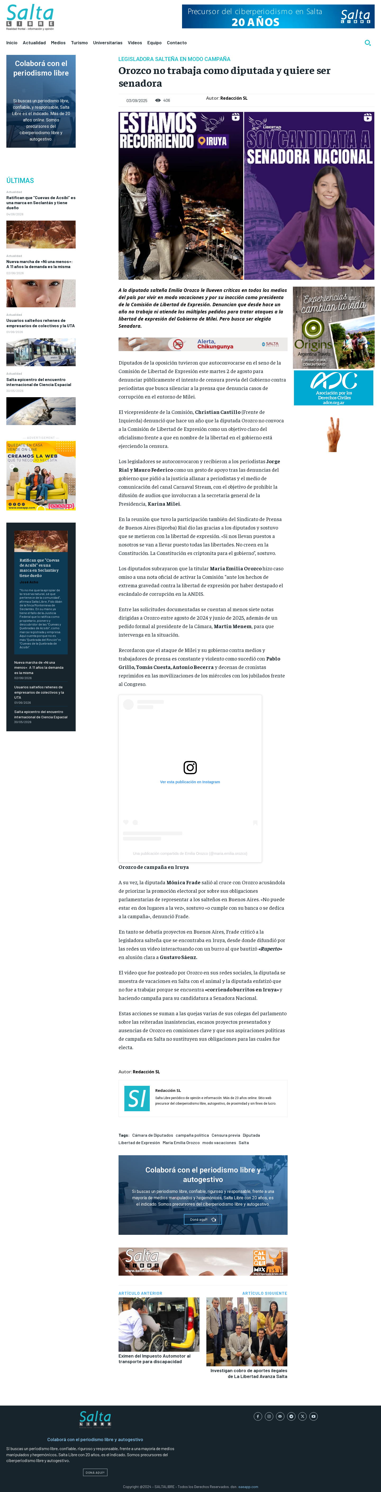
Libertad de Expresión (139, 1142)
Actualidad (14, 192)
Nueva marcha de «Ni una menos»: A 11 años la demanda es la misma (39, 264)
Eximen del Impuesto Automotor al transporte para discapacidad (154, 1358)
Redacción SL (234, 98)
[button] (368, 43)
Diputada (251, 1134)
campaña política (192, 1134)
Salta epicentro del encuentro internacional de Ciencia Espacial (38, 382)
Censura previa (226, 1134)
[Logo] (30, 17)
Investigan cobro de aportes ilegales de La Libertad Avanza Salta (249, 1373)
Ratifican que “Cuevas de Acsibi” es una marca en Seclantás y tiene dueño (41, 202)
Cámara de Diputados (152, 1134)
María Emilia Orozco (181, 1142)
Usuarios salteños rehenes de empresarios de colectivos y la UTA (40, 323)
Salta (244, 1142)
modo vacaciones (219, 1142)
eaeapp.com (248, 1486)
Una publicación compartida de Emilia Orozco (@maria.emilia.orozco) (190, 853)
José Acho (29, 582)
